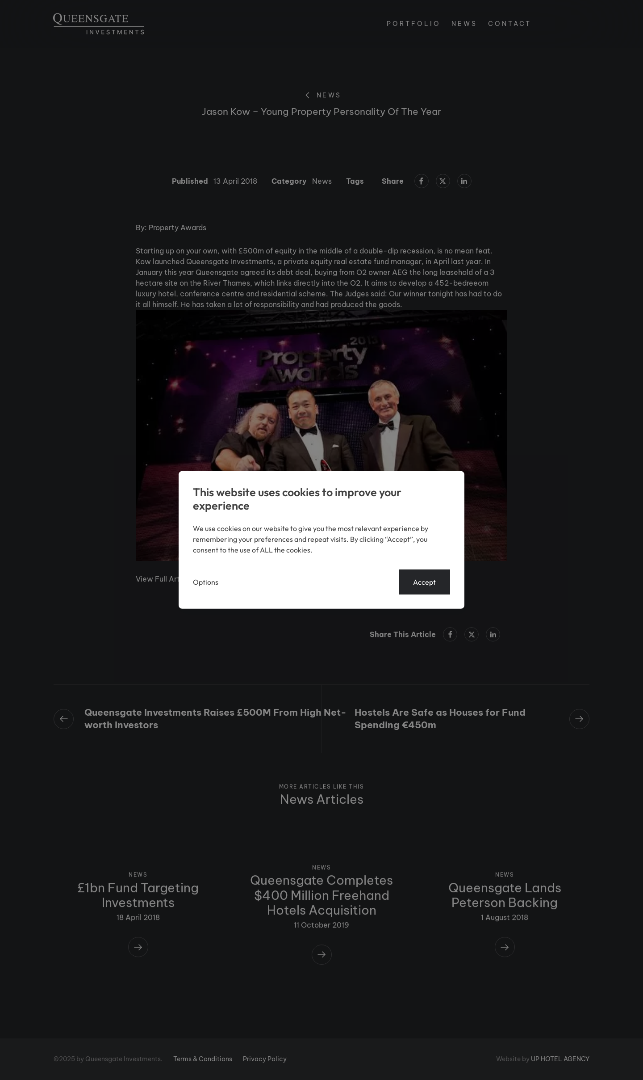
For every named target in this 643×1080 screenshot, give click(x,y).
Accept (424, 582)
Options (205, 582)
